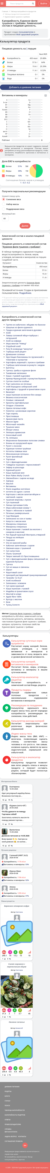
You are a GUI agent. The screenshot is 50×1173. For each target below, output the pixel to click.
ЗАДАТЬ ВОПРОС (11, 1136)
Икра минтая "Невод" (16, 343)
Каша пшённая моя (15, 473)
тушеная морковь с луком (18, 499)
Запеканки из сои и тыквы (18, 518)
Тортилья (10, 459)
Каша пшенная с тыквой (17, 588)
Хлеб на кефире (13, 341)
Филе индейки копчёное (18, 489)
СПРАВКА (8, 1129)
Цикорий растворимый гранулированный (26, 575)
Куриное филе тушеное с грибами (17, 17)
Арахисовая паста (14, 419)
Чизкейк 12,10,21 (14, 578)
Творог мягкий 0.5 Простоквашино (22, 556)
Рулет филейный (14, 456)
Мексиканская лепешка (17, 454)
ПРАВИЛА (19, 1141)
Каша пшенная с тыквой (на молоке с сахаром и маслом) (24, 530)
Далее (25, 225)
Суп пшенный (12, 502)
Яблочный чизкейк (15, 424)
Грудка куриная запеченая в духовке (23, 330)
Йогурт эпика (12, 429)
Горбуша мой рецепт (16, 351)
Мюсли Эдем (12, 421)
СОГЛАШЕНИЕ (10, 1141)
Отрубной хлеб (13, 346)
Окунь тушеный (13, 553)
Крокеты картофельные (17, 403)
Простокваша (12, 416)
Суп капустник (13, 551)
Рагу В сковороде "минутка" (19, 349)
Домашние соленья (15, 354)
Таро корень (12, 413)
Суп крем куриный (15, 586)
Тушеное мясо (13, 427)
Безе (8, 602)
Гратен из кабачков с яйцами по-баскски (25, 324)
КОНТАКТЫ (22, 1136)
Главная (5, 11)
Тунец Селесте (13, 604)
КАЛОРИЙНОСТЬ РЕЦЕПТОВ (15, 1115)
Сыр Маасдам (12, 516)
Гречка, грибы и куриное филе (21, 370)
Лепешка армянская (15, 432)
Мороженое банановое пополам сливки (25, 440)
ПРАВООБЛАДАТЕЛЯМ (13, 1124)
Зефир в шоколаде (15, 467)
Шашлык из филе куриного (19, 327)
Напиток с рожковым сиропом (20, 411)
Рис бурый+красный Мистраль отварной (25, 534)
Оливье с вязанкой (15, 400)
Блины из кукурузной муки (19, 443)
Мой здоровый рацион (27, 34)
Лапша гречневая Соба (17, 505)
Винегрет (10, 392)
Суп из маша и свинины (17, 567)
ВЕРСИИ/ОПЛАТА (11, 1132)
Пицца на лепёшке (15, 537)
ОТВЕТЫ (8, 1120)
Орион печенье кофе (16, 408)
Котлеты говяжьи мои (16, 451)
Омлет (9, 569)
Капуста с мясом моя (16, 521)
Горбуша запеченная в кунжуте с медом (25, 365)
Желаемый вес (8, 214)
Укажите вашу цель (11, 196)
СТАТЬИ (7, 1101)
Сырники (10, 540)
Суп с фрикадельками (16, 462)
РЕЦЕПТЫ (8, 1091)
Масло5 (9, 483)
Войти (43, 3)
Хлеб (8, 332)
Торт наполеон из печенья (18, 384)
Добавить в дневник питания (25, 87)
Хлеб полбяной (13, 580)
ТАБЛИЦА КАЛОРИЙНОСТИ (15, 1110)
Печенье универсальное (17, 513)
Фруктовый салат (14, 572)
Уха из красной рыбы (16, 543)
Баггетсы (10, 367)
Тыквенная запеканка (16, 373)
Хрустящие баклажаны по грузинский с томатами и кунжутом (25, 358)
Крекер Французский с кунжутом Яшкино (26, 378)
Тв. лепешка (12, 438)
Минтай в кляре (13, 594)
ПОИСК (7, 1105)
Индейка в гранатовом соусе (19, 591)
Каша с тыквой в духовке (18, 376)
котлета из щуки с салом (18, 491)
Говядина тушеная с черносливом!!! (23, 464)
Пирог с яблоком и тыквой (19, 510)
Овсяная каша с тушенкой (18, 548)
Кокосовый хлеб (14, 435)
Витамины (11, 486)
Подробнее (25, 292)
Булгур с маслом (14, 599)
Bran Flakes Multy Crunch (17, 475)
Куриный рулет (13, 470)
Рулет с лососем (13, 446)
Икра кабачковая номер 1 (18, 508)
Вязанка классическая (16, 397)
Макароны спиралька (16, 524)
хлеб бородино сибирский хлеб (21, 386)
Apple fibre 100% (13, 596)
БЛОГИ (7, 1096)
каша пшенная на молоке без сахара (23, 394)
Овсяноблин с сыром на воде (20, 478)
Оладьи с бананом (15, 405)
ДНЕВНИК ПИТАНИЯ (12, 1087)
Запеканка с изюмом (16, 583)
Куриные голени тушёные (18, 448)
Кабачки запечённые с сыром (20, 545)
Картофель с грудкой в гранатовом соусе (25, 389)
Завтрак (10, 481)
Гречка (9, 564)
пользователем (26, 32)
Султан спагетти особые (17, 381)
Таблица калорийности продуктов (23, 11)
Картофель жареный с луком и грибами (25, 362)
